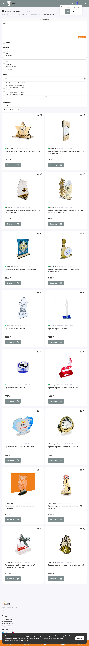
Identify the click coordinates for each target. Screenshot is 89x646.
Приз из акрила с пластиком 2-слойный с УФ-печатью (65, 507)
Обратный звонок (7, 623)
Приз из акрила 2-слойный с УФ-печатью (63, 388)
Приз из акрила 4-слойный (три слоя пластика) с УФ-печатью (66, 270)
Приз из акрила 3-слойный (15, 388)
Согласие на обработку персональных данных (42, 638)
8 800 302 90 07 (7, 621)
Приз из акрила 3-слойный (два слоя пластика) (23, 151)
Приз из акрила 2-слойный (58, 329)
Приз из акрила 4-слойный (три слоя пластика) (66, 565)
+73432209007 (7, 619)
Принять (80, 638)
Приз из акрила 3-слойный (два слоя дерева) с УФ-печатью (66, 152)
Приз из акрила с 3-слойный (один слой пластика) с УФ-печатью (20, 566)
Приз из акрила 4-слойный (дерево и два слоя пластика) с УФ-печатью (65, 211)
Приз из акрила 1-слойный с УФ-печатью (20, 269)
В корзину (13, 165)
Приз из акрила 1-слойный (15, 329)
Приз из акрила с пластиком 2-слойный (63, 447)
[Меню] (3, 3)
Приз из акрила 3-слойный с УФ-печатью (20, 447)
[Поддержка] (85, 3)
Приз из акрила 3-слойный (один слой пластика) (19, 507)
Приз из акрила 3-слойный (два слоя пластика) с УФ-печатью (23, 211)
